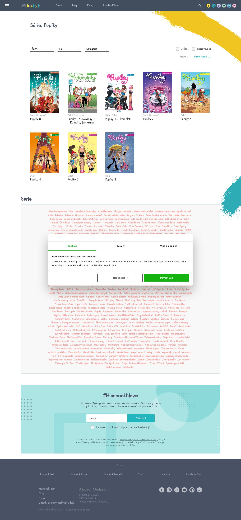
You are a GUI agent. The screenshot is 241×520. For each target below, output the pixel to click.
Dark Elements (136, 226)
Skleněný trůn (87, 322)
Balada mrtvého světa (114, 215)
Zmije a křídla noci (138, 363)
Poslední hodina (115, 304)
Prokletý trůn (173, 308)
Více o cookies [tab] (168, 246)
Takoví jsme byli (112, 334)
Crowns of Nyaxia (94, 226)
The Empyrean (178, 334)
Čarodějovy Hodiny (81, 223)
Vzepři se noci (138, 352)
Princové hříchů (114, 308)
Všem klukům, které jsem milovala (99, 352)
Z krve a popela (65, 356)
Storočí (173, 326)
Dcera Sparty (180, 226)
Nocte (169, 289)
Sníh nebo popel (162, 322)
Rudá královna (162, 315)
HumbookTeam (111, 5)
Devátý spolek (166, 230)
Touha (73, 341)
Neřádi (69, 289)
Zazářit (140, 360)
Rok (69, 49)
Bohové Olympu (90, 219)
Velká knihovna (124, 348)
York (53, 356)
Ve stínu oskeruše (63, 348)
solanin (51, 326)
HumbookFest (46, 474)
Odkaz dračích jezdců (76, 293)
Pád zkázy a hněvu (137, 297)
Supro (159, 330)
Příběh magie (55, 308)
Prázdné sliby (178, 304)
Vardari (172, 345)
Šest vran (165, 319)
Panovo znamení (173, 297)
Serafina (155, 319)
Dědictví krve (91, 230)
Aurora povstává (94, 215)
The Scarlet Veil (74, 337)
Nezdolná (123, 289)
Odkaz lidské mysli (98, 293)
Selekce (134, 319)
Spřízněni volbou (84, 326)
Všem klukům (74, 352)
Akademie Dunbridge (85, 211)
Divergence (59, 234)
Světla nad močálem (174, 330)
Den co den (114, 230)
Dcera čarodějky (163, 226)
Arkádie (59, 215)
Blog (74, 5)
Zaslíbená (113, 360)
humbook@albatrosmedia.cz (94, 501)
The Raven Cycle (57, 337)
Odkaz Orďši (115, 293)
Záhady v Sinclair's (118, 356)
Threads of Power (92, 337)
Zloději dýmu (82, 363)
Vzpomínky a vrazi (171, 352)
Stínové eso (152, 326)
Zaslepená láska (99, 360)
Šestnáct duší (177, 319)
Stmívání (163, 326)
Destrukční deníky (149, 230)
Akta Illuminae (105, 211)
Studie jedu (149, 330)
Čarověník (108, 223)
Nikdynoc (134, 289)
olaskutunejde (185, 293)
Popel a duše (81, 304)
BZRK (186, 219)
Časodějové (134, 223)
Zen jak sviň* (183, 360)
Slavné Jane (120, 322)
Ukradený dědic (60, 345)
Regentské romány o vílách (154, 311)
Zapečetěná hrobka (154, 356)
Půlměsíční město (85, 311)
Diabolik (179, 230)
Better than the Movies (156, 215)
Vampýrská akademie (155, 345)
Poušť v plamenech (133, 304)
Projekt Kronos (159, 308)
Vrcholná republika (57, 352)
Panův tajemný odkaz (64, 300)
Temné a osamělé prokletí (141, 334)
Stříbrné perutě (99, 330)
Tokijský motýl (62, 341)
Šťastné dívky (138, 326)
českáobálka (183, 223)
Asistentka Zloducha (74, 215)
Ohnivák (159, 293)
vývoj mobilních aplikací (78, 510)
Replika (57, 315)
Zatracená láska (127, 360)
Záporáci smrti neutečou (60, 360)
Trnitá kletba (131, 341)
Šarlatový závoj (62, 319)
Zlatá (72, 363)
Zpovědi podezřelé (175, 363)
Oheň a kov (147, 293)
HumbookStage (78, 474)
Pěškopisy (109, 300)
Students (138, 330)
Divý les (95, 234)
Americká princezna (165, 211)
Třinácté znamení (114, 341)
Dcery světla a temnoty (72, 230)
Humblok (165, 474)
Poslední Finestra (97, 304)
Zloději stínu (97, 363)
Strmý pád (127, 330)
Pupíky (98, 311)
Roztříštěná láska (126, 315)
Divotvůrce (84, 234)
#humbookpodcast (58, 211)
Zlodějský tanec (112, 363)
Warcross (186, 352)
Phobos (119, 300)
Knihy (90, 5)
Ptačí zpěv (70, 311)
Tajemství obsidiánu (80, 334)
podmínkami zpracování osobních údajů (129, 427)
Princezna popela (96, 308)
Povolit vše (166, 277)
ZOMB (160, 363)
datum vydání (202, 57)
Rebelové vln (133, 311)
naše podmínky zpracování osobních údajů (139, 439)
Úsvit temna (113, 345)
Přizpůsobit (120, 277)
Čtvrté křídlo (121, 226)
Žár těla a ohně (81, 360)
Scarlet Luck (78, 319)
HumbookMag (194, 474)
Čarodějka (65, 223)
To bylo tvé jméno (152, 337)
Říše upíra (68, 315)
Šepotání (144, 319)
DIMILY (188, 230)
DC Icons (149, 226)
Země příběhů (169, 360)
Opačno (90, 297)
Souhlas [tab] (72, 246)
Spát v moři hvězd (65, 326)
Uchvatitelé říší (177, 341)
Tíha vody (107, 337)
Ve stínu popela (81, 348)
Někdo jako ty (57, 289)
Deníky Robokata (130, 230)
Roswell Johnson (108, 315)
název (184, 57)
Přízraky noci (130, 308)
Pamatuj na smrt (156, 297)
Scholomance (92, 319)
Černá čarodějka (166, 223)
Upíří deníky (100, 345)
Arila (50, 215)
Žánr (42, 49)
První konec (57, 311)
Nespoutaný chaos (84, 289)
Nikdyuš (145, 289)
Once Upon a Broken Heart (71, 297)
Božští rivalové (122, 219)
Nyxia (60, 293)
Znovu (152, 363)
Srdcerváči (112, 326)
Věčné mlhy (109, 348)
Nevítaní (112, 289)
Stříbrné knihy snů (81, 330)
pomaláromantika (164, 300)
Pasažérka (82, 300)
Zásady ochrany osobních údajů (56, 502)
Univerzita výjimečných (81, 345)
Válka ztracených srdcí (132, 345)
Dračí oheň (180, 234)
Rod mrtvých (93, 315)
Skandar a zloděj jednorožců (65, 322)
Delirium (103, 230)
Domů (59, 5)
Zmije (124, 363)
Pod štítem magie (145, 300)
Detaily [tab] (120, 246)
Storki (141, 474)
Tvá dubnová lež (160, 341)
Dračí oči (168, 234)
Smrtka (149, 322)
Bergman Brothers (135, 215)
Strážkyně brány (63, 330)
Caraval (54, 223)
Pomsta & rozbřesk (64, 304)
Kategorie (96, 49)
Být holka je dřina (173, 219)
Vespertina (139, 348)
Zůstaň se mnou (113, 367)
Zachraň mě (101, 356)
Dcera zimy (53, 230)
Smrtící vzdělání (136, 322)
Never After (100, 289)
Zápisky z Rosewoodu (177, 356)
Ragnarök (108, 311)
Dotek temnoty (141, 234)
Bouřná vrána (106, 219)
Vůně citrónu (123, 352)
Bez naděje (174, 215)
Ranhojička (120, 311)
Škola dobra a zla (104, 322)
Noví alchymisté (181, 289)
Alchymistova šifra (122, 211)
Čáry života (120, 223)
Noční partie (158, 289)
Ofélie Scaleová (132, 293)
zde (135, 445)
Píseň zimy (130, 300)
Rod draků (80, 315)
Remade (173, 311)
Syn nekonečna (62, 334)
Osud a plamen (118, 297)
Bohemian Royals (72, 219)
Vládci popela (152, 348)
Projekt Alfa (144, 308)
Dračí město (156, 234)
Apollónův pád (183, 211)
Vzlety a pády (153, 352)
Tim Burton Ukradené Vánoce (128, 337)
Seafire (104, 319)
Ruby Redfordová (144, 315)
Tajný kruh (97, 334)
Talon (124, 334)
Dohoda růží (127, 234)
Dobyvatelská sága (110, 234)
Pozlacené (149, 304)
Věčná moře (96, 348)
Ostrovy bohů (102, 297)
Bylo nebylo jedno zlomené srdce (147, 219)
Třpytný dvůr (144, 341)
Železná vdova (153, 360)
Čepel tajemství (149, 223)
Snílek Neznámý (180, 322)
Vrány (181, 348)
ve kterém (182, 345)
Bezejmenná (56, 219)
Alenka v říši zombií (143, 211)
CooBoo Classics (74, 226)
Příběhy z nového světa (75, 308)
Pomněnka (180, 300)
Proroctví (185, 308)
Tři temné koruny (96, 341)
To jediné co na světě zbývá (176, 337)
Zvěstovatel (128, 367)
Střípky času (114, 330)
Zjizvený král (61, 363)
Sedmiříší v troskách (119, 319)
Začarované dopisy (84, 356)
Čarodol (97, 223)
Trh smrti (82, 341)
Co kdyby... (58, 226)
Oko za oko (171, 293)
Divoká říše (71, 234)
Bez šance (186, 215)
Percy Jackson (95, 300)
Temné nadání (162, 334)
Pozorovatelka (163, 304)
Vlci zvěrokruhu (168, 348)
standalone (125, 326)
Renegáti (183, 311)
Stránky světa (184, 326)
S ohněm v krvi (178, 315)
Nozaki (51, 293)
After (71, 211)
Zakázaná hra (137, 356)
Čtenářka (109, 226)
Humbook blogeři (112, 474)
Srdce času (99, 326)
